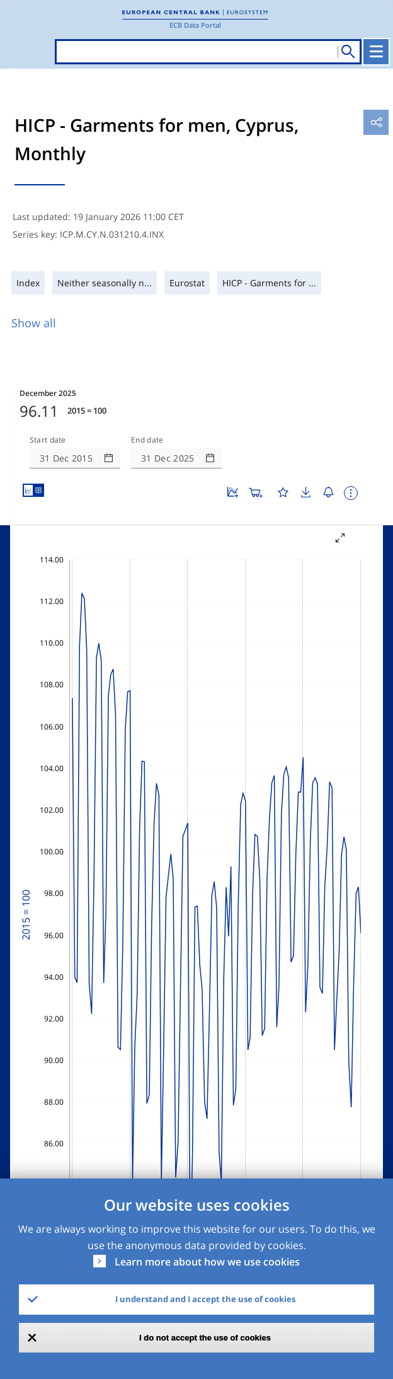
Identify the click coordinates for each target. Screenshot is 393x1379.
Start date (48, 440)
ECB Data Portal (195, 25)
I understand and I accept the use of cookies (205, 1299)
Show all (33, 322)
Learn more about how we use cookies (207, 1262)
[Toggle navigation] (376, 51)
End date (147, 440)
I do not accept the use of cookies (205, 1337)
